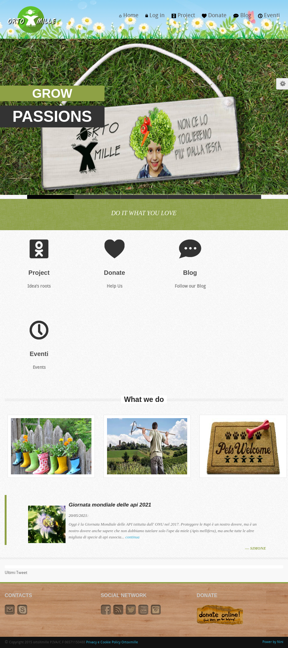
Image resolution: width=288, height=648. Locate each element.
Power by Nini (272, 642)
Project (181, 17)
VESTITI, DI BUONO (144, 197)
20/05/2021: (79, 515)
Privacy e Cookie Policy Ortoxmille (112, 642)
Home (127, 17)
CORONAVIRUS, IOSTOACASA (97, 197)
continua (132, 537)
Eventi (267, 17)
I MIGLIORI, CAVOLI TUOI (191, 197)
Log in (153, 17)
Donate (212, 17)
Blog (240, 17)
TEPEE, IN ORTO (237, 197)
